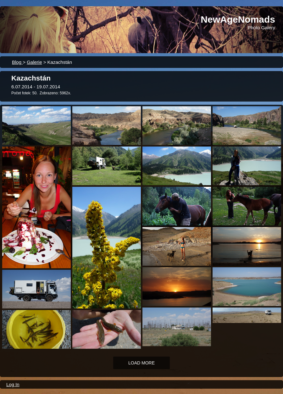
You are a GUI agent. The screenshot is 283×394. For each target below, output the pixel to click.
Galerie (34, 62)
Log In (12, 384)
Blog (17, 62)
